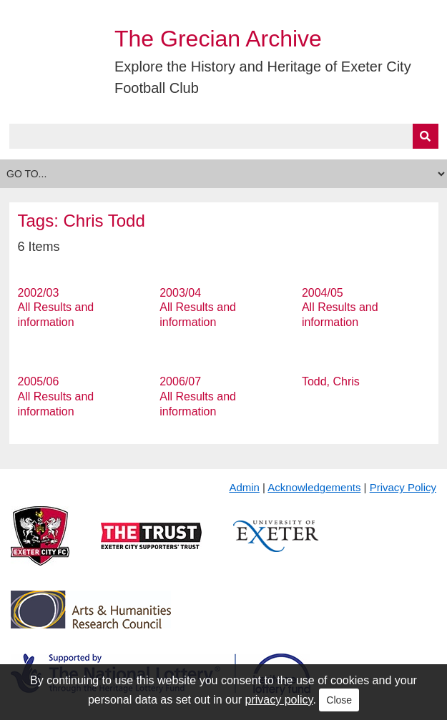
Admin (244, 487)
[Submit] (425, 136)
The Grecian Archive (218, 38)
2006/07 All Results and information (197, 396)
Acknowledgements (313, 487)
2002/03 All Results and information (56, 308)
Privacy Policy (403, 487)
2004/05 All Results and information (340, 308)
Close (339, 700)
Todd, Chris (331, 381)
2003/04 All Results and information (197, 308)
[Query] (223, 136)
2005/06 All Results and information (56, 396)
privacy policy (279, 700)
